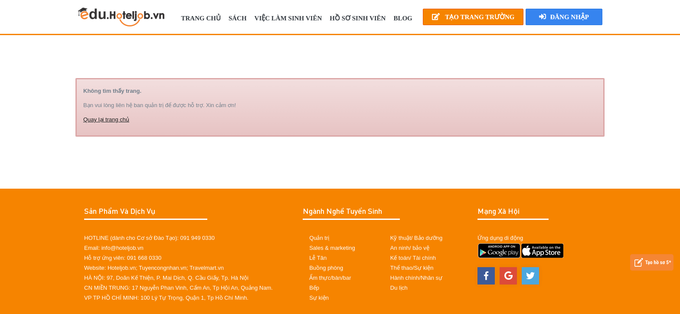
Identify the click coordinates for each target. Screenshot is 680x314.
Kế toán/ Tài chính (413, 258)
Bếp (314, 288)
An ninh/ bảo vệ (409, 248)
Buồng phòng (326, 268)
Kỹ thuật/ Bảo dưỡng (416, 238)
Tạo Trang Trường (473, 16)
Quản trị (319, 238)
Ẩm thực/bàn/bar (330, 278)
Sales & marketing (332, 248)
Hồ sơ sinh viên (358, 18)
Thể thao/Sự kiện (412, 268)
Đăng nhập (564, 16)
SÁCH (238, 18)
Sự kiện (319, 297)
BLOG (402, 18)
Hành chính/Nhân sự (416, 278)
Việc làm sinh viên (288, 18)
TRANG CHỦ (200, 18)
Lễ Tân (318, 258)
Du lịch (399, 288)
